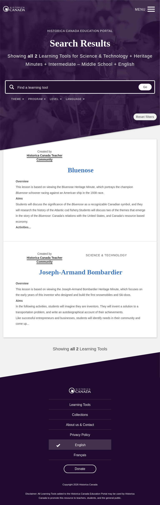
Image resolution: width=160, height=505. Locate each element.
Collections (80, 415)
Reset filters (145, 117)
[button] (17, 100)
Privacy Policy (80, 435)
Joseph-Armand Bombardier (80, 272)
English (80, 445)
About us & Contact (80, 425)
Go (145, 87)
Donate (80, 469)
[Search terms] (32, 87)
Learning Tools (79, 405)
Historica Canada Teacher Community (44, 259)
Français (80, 455)
